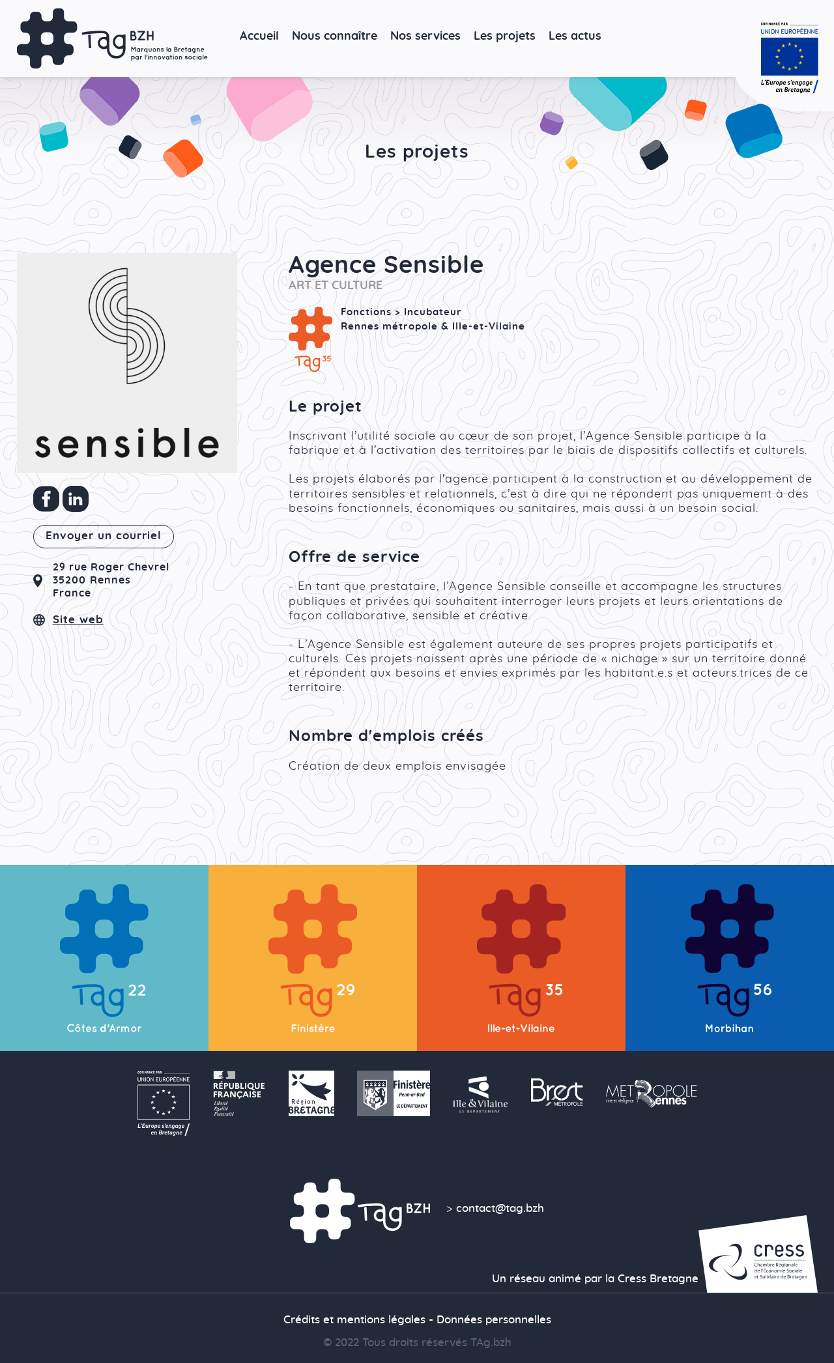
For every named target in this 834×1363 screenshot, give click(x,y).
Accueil (259, 36)
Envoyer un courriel (104, 536)
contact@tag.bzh (500, 1208)
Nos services (425, 36)
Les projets (505, 36)
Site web (78, 620)
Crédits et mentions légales (354, 1320)
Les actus (575, 36)
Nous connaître (334, 36)
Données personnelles (494, 1320)
